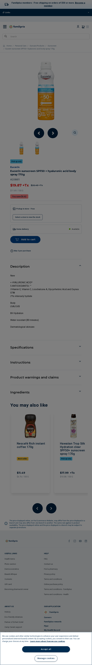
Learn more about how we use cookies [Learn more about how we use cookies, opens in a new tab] (47, 641)
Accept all (46, 649)
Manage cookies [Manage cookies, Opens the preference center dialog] (45, 658)
